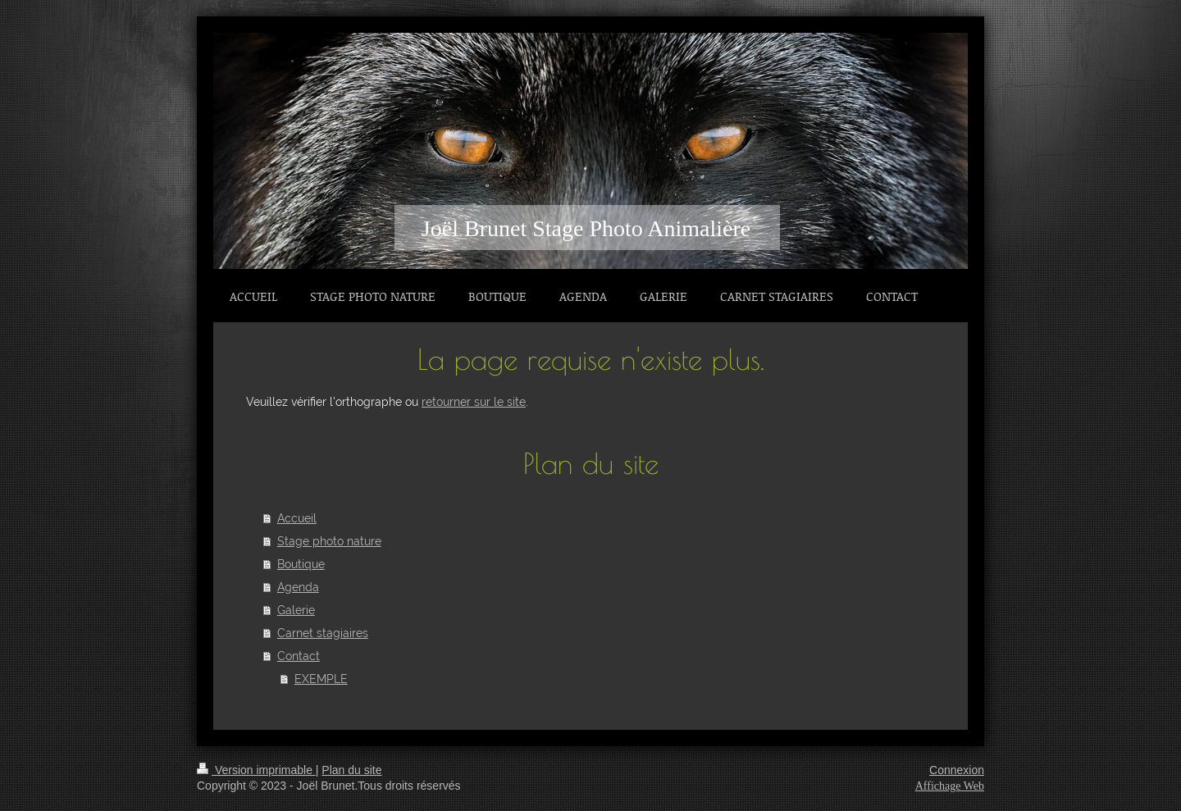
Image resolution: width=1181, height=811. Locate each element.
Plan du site (351, 770)
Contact (298, 656)
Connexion (956, 770)
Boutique (301, 564)
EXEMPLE (321, 679)
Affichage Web (949, 786)
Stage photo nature (329, 541)
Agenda (298, 587)
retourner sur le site (474, 401)
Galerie (296, 610)
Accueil (297, 518)
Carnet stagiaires (322, 633)
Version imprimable (256, 770)
